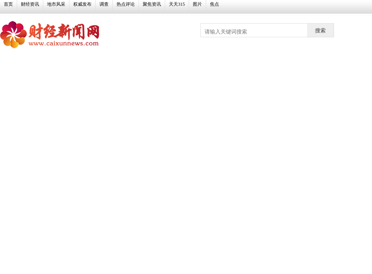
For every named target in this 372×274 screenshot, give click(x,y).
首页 (8, 4)
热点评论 (126, 4)
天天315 (177, 4)
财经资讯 (30, 4)
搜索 (320, 30)
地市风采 (56, 4)
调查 (104, 4)
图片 (197, 4)
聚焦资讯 (152, 4)
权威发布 (82, 4)
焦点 (214, 4)
